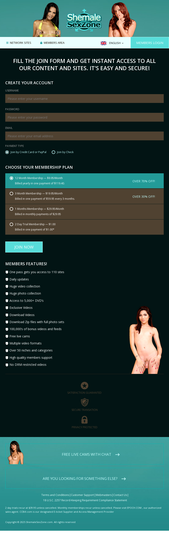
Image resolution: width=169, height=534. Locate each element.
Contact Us (120, 495)
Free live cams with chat (86, 454)
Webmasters (104, 495)
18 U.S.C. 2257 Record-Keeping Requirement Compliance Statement (85, 500)
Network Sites (20, 42)
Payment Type (14, 146)
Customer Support (82, 495)
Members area (54, 42)
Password (12, 109)
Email (9, 128)
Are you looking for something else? (80, 478)
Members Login (149, 42)
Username (12, 90)
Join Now (24, 247)
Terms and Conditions (55, 495)
